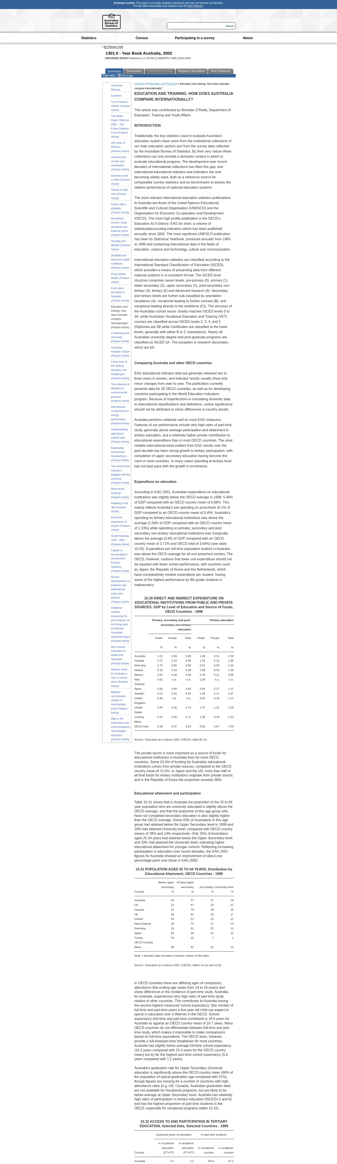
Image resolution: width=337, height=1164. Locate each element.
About (248, 38)
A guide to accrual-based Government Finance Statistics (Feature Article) (120, 561)
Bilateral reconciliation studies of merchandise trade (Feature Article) (119, 702)
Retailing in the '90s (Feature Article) (119, 507)
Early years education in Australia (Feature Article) (120, 294)
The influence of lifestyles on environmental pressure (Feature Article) (120, 392)
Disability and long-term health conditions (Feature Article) (120, 261)
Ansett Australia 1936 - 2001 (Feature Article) (120, 540)
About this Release (117, 87)
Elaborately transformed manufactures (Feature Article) (120, 454)
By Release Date (113, 46)
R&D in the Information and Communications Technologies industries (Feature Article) (120, 729)
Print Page (125, 75)
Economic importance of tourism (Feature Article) (120, 523)
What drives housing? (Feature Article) (120, 493)
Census (142, 38)
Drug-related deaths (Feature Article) (120, 278)
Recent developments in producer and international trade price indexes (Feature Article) (120, 589)
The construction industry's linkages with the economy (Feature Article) (120, 474)
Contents (116, 95)
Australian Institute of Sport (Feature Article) (120, 351)
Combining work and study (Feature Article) (120, 337)
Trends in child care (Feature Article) (119, 194)
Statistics (89, 38)
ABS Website (195, 6)
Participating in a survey (195, 38)
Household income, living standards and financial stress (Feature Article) (120, 227)
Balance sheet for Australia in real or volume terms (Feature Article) (119, 678)
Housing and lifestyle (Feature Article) (120, 245)
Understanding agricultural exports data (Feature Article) (120, 435)
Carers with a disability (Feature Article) (120, 208)
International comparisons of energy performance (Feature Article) (120, 415)
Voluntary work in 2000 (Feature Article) (120, 179)
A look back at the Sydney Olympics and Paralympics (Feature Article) (120, 370)
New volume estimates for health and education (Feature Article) (120, 655)
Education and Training (162, 83)
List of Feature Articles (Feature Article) (120, 106)
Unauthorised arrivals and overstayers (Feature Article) (120, 163)
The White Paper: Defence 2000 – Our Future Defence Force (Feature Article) (120, 126)
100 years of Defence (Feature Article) (120, 146)
